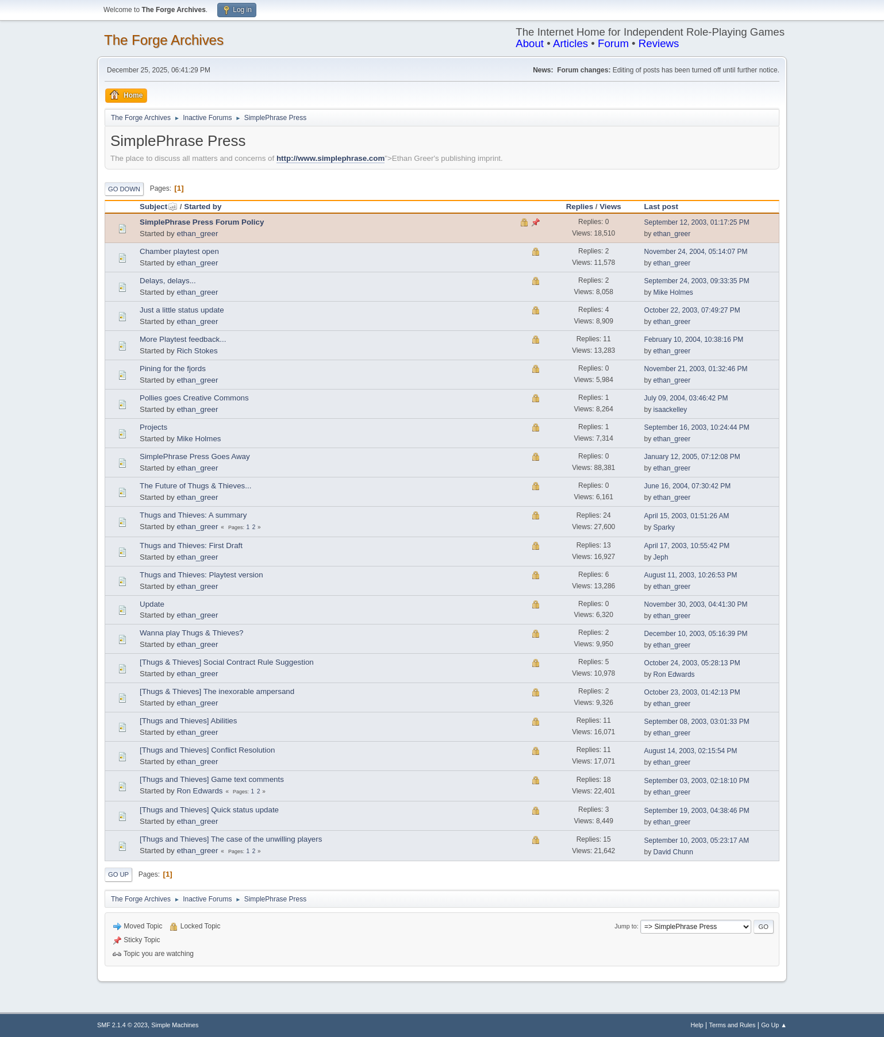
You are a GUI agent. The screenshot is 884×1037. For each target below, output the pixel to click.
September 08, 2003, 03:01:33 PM (697, 722)
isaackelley (670, 410)
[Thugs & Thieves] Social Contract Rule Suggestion (227, 662)
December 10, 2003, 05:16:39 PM (696, 634)
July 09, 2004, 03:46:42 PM (686, 398)
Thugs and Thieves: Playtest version (201, 574)
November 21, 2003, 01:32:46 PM (696, 369)
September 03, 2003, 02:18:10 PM (697, 781)
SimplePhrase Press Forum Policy (202, 222)
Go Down (124, 189)
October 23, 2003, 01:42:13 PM (692, 692)
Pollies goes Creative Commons (194, 398)
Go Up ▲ (774, 1024)
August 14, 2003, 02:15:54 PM (690, 751)
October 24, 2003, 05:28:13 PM (692, 663)
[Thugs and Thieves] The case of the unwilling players (231, 839)
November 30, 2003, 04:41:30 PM (696, 604)
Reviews (659, 43)
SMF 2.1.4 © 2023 (122, 1024)
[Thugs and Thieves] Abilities (188, 720)
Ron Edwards (674, 674)
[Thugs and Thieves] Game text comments (212, 779)
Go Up (118, 874)
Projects (153, 427)
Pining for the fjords (173, 368)
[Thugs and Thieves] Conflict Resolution (207, 750)
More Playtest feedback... (183, 339)
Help (697, 1024)
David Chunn (673, 852)
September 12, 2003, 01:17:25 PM (697, 222)
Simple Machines (174, 1024)
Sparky (664, 527)
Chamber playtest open (179, 251)
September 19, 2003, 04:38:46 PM (697, 811)
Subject (159, 206)
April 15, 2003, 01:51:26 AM (686, 516)
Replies (579, 206)
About (530, 43)
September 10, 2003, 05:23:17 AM (697, 840)
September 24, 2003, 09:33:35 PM (697, 281)
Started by (202, 206)
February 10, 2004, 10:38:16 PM (694, 340)
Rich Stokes (196, 350)
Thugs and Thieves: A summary (193, 515)
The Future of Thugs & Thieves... (195, 485)
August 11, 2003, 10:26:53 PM (690, 575)
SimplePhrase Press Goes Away (195, 456)
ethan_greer (197, 233)
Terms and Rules (732, 1024)
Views (610, 206)
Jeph (661, 557)
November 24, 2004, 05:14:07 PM (696, 252)
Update (152, 604)
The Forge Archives (164, 40)
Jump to (625, 926)
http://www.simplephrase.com (330, 158)
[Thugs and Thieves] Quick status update (209, 809)
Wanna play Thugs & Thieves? (192, 633)
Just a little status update (182, 310)
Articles (570, 43)
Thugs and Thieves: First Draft (191, 545)
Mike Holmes (673, 292)
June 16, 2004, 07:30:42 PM (687, 486)
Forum (613, 43)
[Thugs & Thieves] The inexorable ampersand (217, 691)
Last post (661, 206)
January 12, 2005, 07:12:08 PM (692, 457)
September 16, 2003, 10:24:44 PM (697, 427)
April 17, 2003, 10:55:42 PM (687, 546)
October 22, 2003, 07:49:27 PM (692, 310)
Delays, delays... (168, 280)
